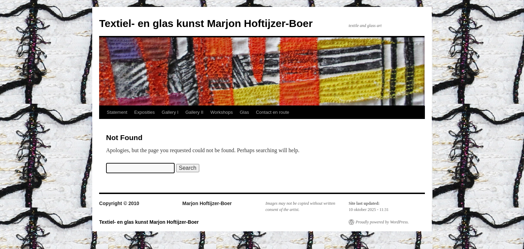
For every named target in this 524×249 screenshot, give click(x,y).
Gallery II (194, 112)
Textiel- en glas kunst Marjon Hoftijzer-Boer (206, 23)
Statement (117, 112)
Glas (244, 112)
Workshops (221, 112)
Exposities (144, 112)
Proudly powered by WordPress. (382, 222)
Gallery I (170, 112)
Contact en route (272, 112)
